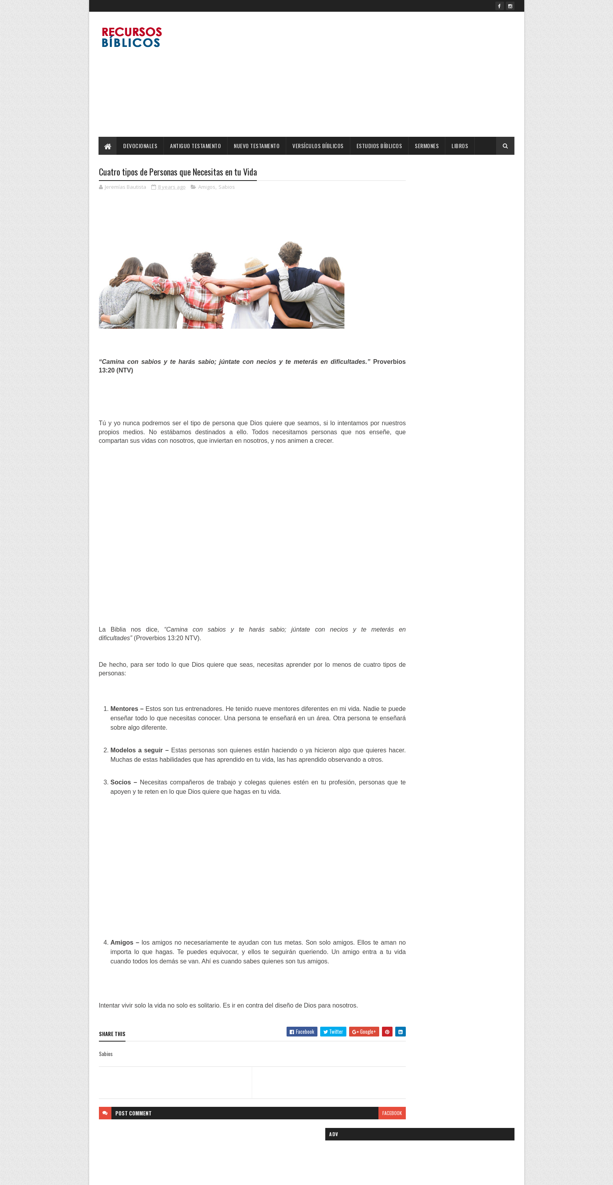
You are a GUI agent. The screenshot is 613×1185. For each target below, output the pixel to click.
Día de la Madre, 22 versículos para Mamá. (467, 443)
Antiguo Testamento (195, 145)
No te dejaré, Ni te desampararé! (457, 403)
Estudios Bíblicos (379, 145)
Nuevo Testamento (257, 145)
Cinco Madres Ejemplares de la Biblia (461, 315)
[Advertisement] (372, 74)
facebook (362, 1122)
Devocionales (141, 145)
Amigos (206, 187)
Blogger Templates (200, 1174)
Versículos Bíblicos (318, 145)
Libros (460, 145)
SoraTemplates (136, 1174)
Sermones (427, 145)
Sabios (227, 187)
